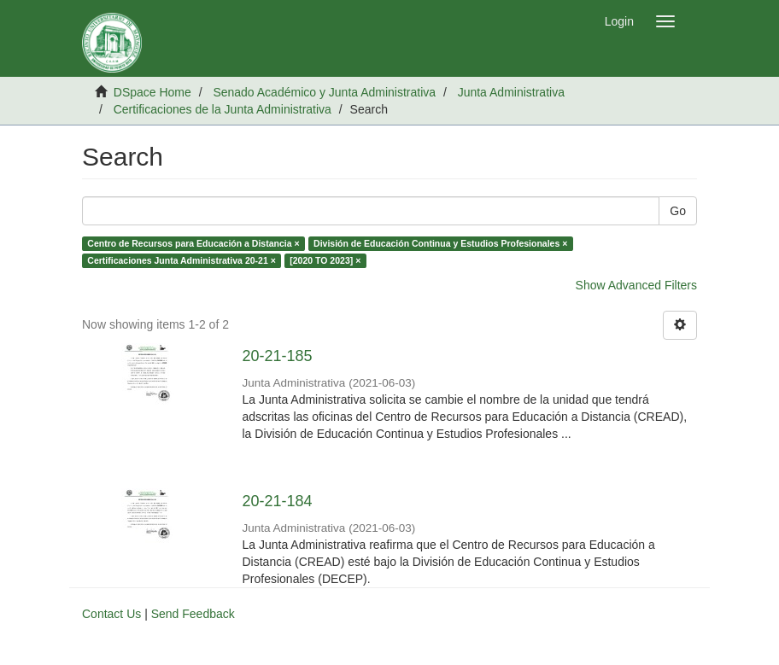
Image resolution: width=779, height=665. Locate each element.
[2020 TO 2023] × (325, 260)
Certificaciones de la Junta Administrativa (222, 109)
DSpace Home (152, 92)
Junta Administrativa (511, 92)
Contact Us (111, 614)
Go (678, 211)
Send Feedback (193, 614)
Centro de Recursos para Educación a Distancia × (193, 243)
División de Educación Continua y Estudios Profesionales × (440, 243)
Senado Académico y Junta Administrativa (324, 92)
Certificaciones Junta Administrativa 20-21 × (181, 260)
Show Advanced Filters (636, 285)
